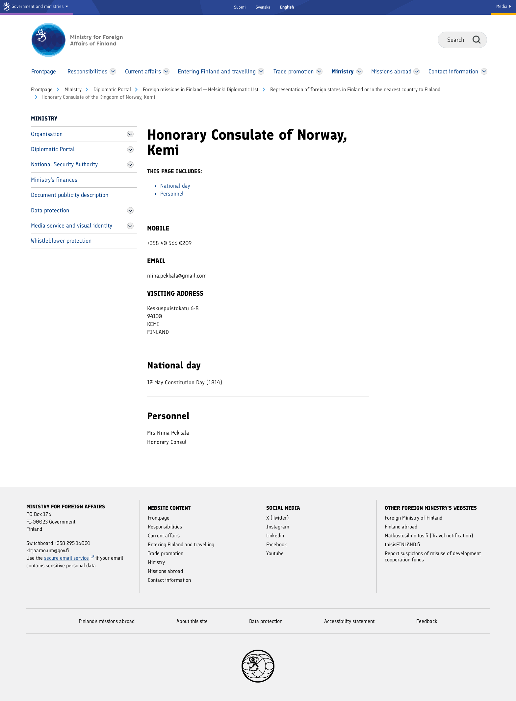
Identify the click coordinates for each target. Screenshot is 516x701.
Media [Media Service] (503, 6)
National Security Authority (64, 164)
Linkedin (275, 535)
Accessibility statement (349, 621)
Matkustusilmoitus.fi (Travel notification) (429, 535)
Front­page (42, 89)
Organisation (47, 134)
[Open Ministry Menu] (359, 71)
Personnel (172, 193)
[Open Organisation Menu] (130, 134)
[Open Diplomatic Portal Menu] (130, 149)
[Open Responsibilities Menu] (113, 71)
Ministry (72, 89)
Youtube (275, 553)
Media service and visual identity (71, 225)
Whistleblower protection (61, 240)
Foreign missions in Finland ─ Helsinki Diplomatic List (200, 89)
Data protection (50, 210)
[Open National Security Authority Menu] (130, 164)
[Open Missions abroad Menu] (417, 71)
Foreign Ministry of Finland (413, 518)
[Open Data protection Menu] (130, 210)
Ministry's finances (54, 179)
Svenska (263, 7)
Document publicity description (70, 195)
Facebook (276, 544)
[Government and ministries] (36, 7)
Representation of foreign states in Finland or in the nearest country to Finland (354, 89)
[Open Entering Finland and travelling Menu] (261, 71)
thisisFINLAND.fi (402, 544)
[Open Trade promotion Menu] (319, 71)
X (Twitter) (277, 518)
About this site (192, 621)
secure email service (69, 558)
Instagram (277, 527)
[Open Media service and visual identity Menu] (130, 225)
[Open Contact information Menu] (484, 71)
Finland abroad (401, 527)
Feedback (426, 621)
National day (175, 185)
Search (477, 39)
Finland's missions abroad (107, 621)
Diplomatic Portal (111, 89)
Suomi (240, 7)
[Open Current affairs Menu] (166, 71)
